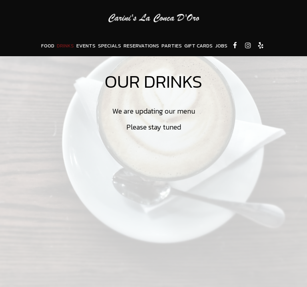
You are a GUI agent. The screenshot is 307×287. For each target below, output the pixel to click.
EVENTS (86, 45)
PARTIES (171, 45)
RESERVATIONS (141, 45)
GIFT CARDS (198, 45)
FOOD (47, 45)
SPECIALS (109, 45)
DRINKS (65, 45)
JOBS (221, 45)
